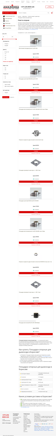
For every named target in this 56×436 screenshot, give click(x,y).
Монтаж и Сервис (28, 2)
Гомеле (42, 425)
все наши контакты (27, 8)
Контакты (52, 1)
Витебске (51, 425)
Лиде (39, 428)
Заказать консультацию (49, 7)
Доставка (7, 1)
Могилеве (47, 425)
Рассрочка (17, 1)
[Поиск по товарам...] (34, 13)
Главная (43, 1)
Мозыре (47, 428)
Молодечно (43, 428)
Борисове (36, 428)
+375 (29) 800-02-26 (33, 29)
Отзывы (38, 1)
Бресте (39, 426)
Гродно (35, 426)
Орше (52, 426)
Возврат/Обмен (23, 2)
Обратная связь (33, 2)
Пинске (41, 429)
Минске (51, 429)
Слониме (45, 429)
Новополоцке (37, 429)
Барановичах (43, 426)
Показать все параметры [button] (8, 61)
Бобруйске (48, 426)
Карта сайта (36, 424)
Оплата (12, 1)
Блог (47, 1)
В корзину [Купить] (36, 59)
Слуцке (48, 429)
